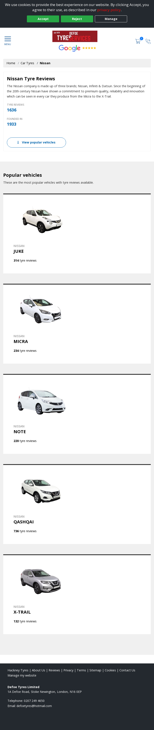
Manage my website (22, 675)
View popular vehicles (36, 142)
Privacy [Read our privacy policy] (68, 670)
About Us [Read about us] (38, 670)
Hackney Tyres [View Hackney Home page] (18, 670)
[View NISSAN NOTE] (77, 414)
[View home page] (77, 36)
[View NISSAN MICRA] (77, 324)
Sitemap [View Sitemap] (95, 670)
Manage (111, 19)
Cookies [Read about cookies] (110, 670)
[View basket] (138, 41)
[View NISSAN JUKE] (77, 233)
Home (10, 63)
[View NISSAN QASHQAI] (77, 504)
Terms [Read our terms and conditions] (81, 670)
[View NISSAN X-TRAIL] (77, 594)
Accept (43, 19)
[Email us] (34, 706)
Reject (77, 19)
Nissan (45, 63)
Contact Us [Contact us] (127, 670)
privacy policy (109, 9)
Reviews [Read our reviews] (54, 670)
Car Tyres (27, 63)
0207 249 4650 (34, 701)
